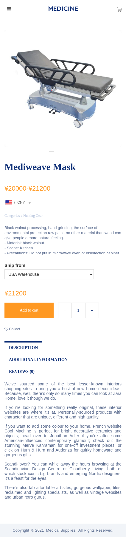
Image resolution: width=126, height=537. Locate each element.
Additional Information (38, 359)
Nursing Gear (33, 216)
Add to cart (29, 310)
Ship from (14, 265)
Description (23, 347)
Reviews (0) (22, 371)
